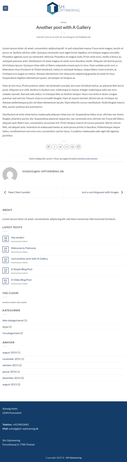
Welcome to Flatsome (23, 248)
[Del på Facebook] (54, 147)
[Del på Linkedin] (78, 147)
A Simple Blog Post (21, 269)
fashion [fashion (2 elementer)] (13, 302)
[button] (5, 8)
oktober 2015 (10, 365)
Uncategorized (10, 333)
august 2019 (9, 352)
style (87, 158)
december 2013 (11, 377)
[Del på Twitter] (60, 147)
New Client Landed (16, 192)
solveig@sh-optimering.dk (77, 37)
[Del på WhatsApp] (48, 147)
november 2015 (11, 358)
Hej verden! (17, 237)
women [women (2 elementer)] (24, 302)
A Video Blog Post (21, 279)
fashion (81, 158)
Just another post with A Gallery (29, 258)
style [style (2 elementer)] (19, 302)
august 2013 (9, 384)
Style (63, 22)
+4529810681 (21, 424)
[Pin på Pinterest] (72, 147)
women (93, 158)
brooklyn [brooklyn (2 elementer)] (6, 302)
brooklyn (73, 158)
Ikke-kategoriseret (12, 320)
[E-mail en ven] (66, 147)
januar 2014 (9, 371)
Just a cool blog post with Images (103, 192)
